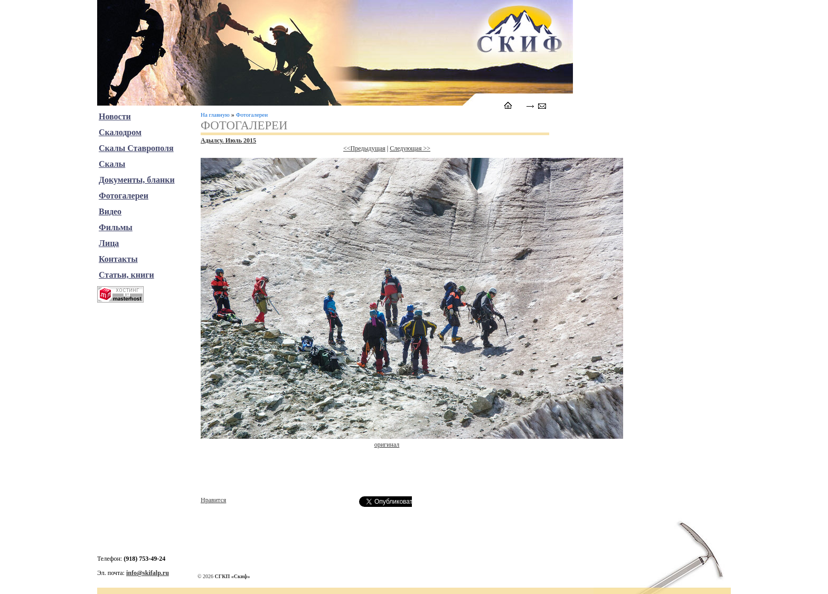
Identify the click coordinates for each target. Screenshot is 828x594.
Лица (109, 243)
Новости (115, 116)
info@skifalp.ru (147, 573)
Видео (110, 211)
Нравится (213, 500)
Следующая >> (410, 148)
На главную (215, 114)
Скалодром (120, 132)
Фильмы (116, 227)
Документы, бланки (137, 179)
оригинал (387, 444)
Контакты (118, 258)
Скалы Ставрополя (136, 148)
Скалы (112, 163)
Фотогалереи (252, 114)
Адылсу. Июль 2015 (228, 140)
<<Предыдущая (364, 148)
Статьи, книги (126, 274)
